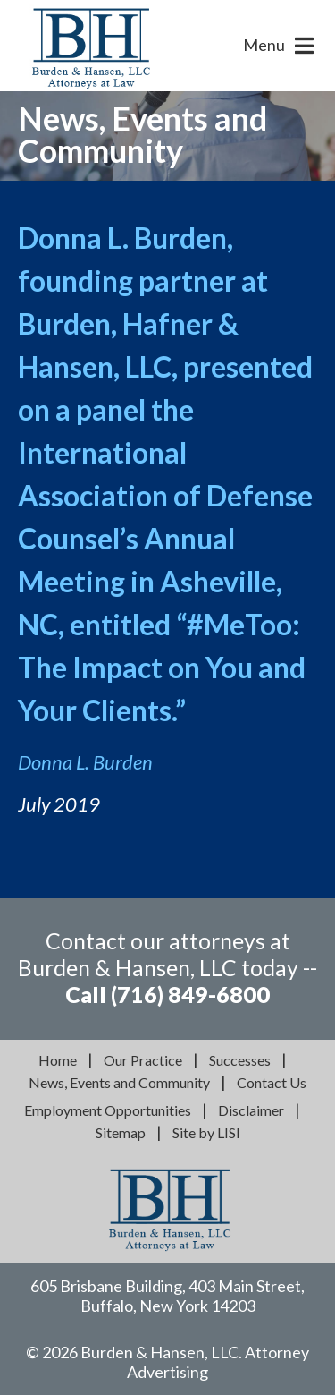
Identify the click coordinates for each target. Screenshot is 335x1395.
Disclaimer (251, 1110)
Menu (264, 45)
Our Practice (143, 1059)
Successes (240, 1059)
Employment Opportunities (107, 1110)
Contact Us (271, 1082)
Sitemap (121, 1132)
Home (57, 1059)
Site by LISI (206, 1132)
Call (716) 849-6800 (167, 994)
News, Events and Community (119, 1082)
